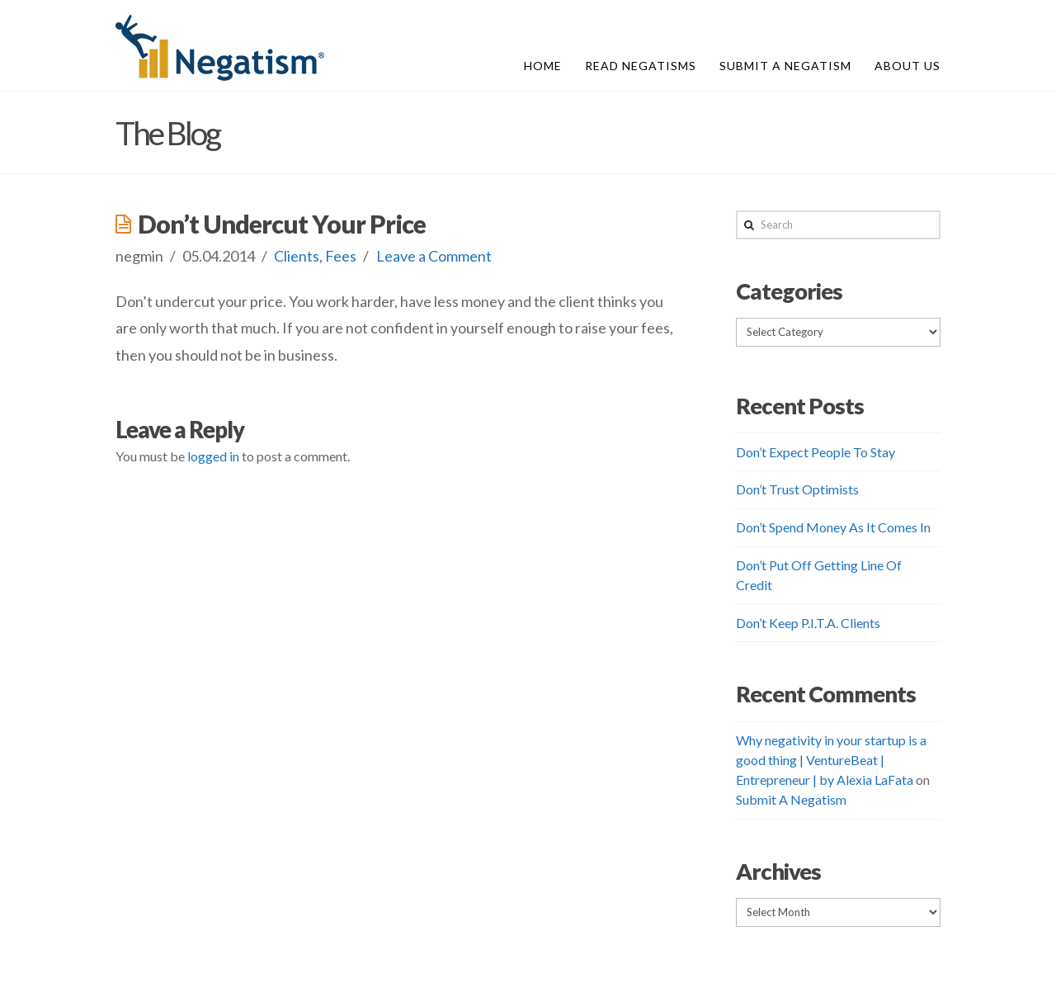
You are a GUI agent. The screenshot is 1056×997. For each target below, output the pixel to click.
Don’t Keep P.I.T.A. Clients (808, 623)
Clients (296, 256)
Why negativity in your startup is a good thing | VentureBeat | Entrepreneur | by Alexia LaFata (831, 759)
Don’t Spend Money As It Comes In (833, 527)
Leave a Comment (434, 256)
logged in (213, 456)
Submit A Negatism (785, 66)
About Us (907, 66)
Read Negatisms (640, 66)
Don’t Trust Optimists (797, 489)
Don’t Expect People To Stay (815, 452)
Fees (340, 256)
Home (543, 66)
